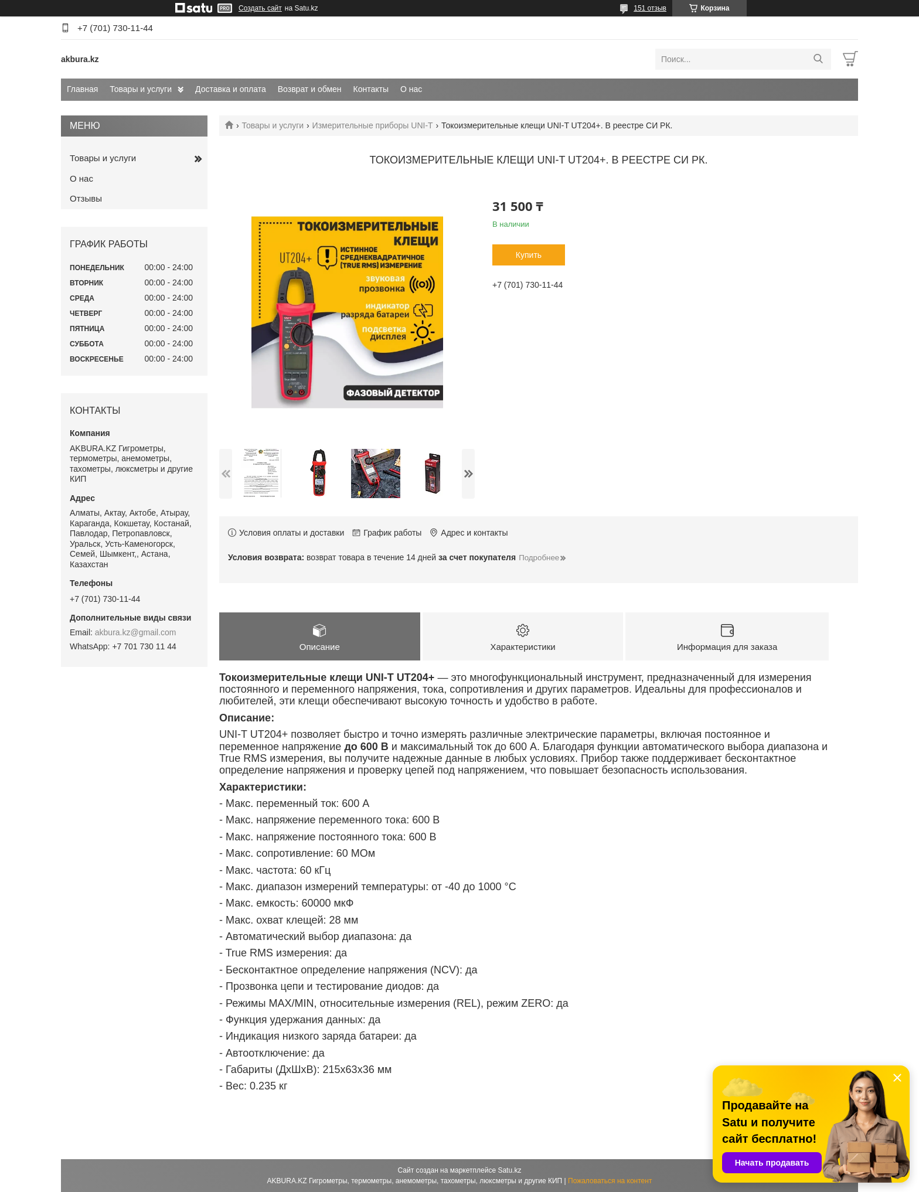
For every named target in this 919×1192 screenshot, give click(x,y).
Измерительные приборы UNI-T (372, 125)
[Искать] (818, 59)
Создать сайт (260, 8)
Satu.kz (509, 1170)
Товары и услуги (141, 89)
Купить (529, 255)
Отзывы (86, 198)
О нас (411, 89)
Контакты (371, 89)
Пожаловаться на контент (610, 1181)
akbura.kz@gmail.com (135, 632)
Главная (82, 89)
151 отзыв (650, 8)
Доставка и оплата (230, 89)
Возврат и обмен (310, 89)
